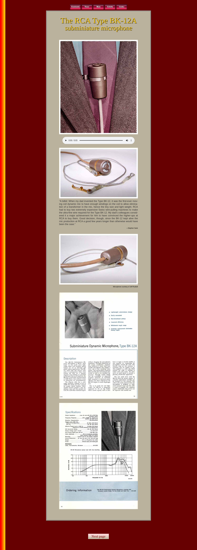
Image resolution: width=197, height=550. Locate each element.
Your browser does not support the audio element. (98, 140)
